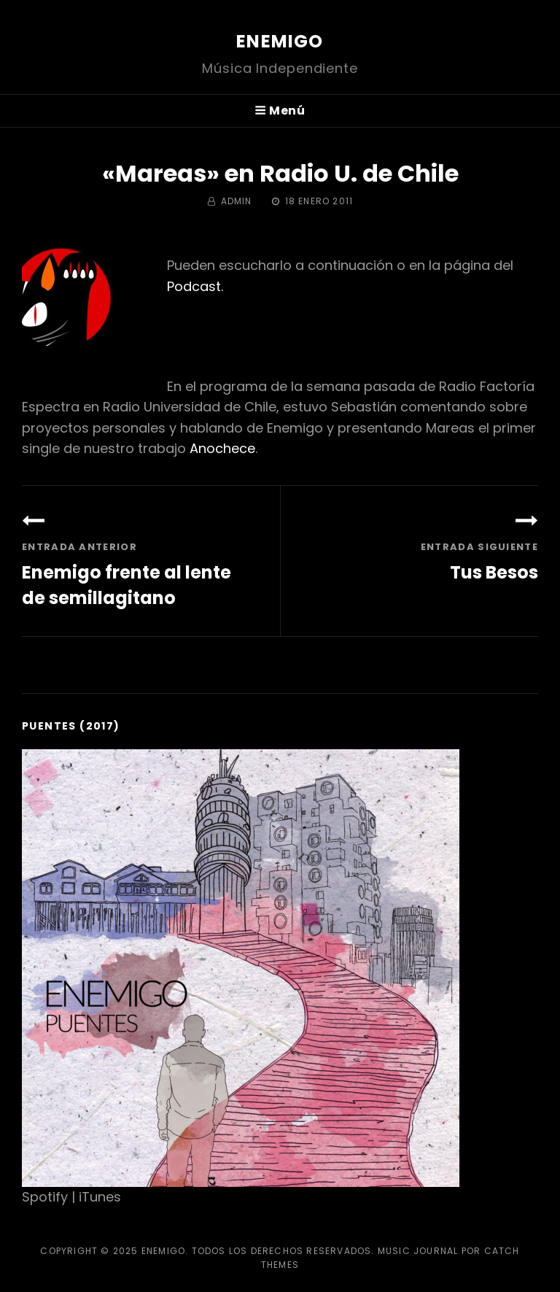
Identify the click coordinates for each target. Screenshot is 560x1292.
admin (236, 201)
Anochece (222, 448)
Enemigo (279, 41)
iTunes (100, 1197)
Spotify (45, 1197)
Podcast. (195, 286)
